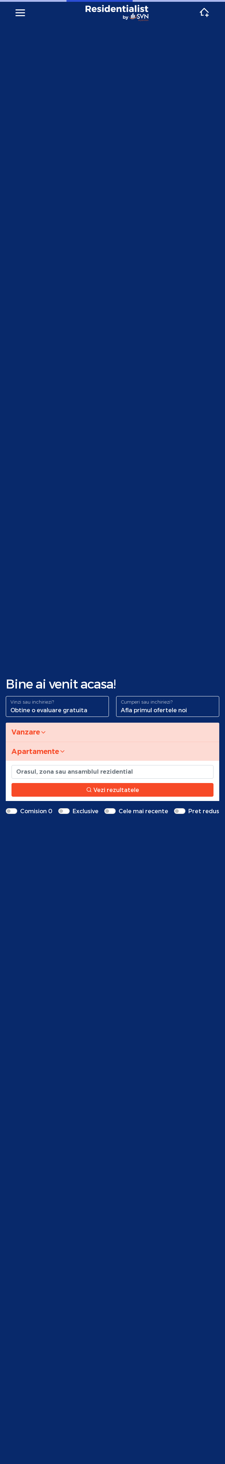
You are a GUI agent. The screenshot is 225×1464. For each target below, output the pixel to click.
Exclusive (85, 810)
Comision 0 (36, 810)
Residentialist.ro (117, 13)
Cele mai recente (143, 810)
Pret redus (203, 810)
